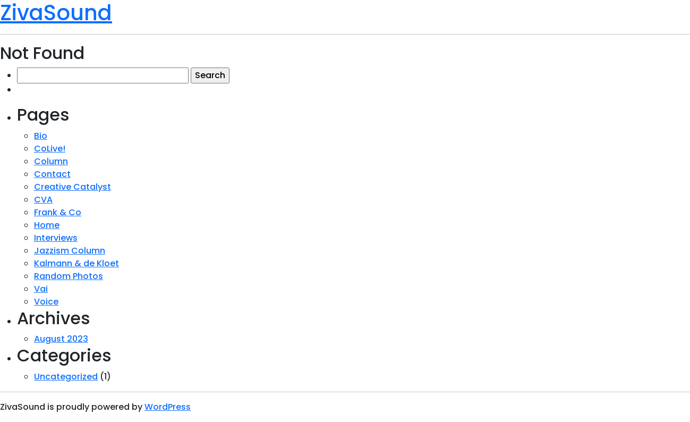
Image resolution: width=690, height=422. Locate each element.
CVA (43, 199)
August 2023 (61, 339)
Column (51, 161)
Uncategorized (66, 376)
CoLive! (49, 148)
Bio (40, 136)
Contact (52, 174)
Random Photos (68, 276)
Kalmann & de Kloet (76, 263)
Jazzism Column (69, 250)
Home (46, 225)
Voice (46, 302)
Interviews (56, 238)
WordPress (167, 407)
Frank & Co (57, 212)
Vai (41, 289)
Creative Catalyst (72, 187)
